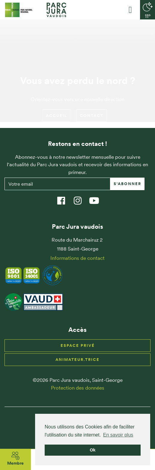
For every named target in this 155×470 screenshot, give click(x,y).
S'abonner (127, 183)
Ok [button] (92, 450)
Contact (91, 115)
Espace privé (78, 345)
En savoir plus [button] (118, 434)
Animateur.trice (77, 359)
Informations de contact (77, 258)
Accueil (56, 115)
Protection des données (77, 387)
